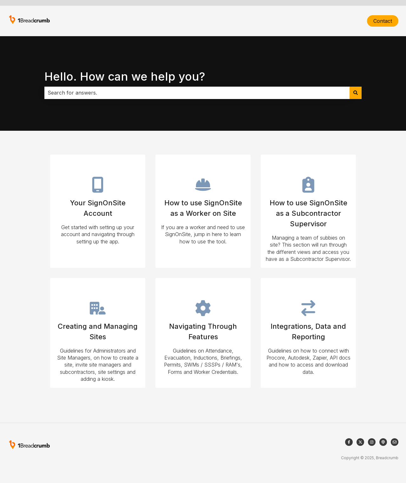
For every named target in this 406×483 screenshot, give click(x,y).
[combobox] (197, 93)
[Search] (356, 93)
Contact (382, 21)
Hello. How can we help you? (124, 76)
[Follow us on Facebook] (349, 442)
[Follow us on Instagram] (372, 442)
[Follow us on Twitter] (360, 442)
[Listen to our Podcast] (383, 442)
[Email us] (394, 442)
